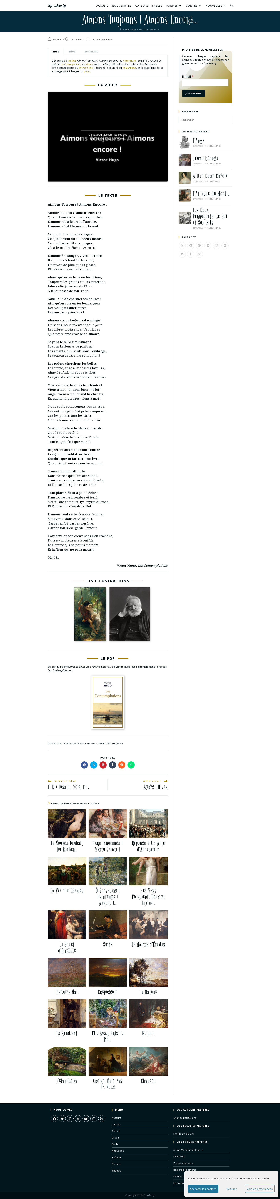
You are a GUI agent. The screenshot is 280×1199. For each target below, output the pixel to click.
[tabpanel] (108, 66)
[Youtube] (85, 1118)
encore (91, 743)
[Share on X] (93, 764)
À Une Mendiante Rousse (188, 1149)
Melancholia (67, 1081)
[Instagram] (93, 1118)
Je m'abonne (193, 93)
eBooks (116, 1124)
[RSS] (101, 1118)
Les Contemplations (101, 39)
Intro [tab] (55, 51)
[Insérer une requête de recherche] (205, 119)
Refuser (232, 1189)
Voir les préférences (260, 1189)
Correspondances (184, 1163)
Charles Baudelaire (184, 1117)
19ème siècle (100, 67)
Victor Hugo (131, 60)
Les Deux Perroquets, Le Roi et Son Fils (210, 216)
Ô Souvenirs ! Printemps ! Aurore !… (108, 896)
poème (72, 60)
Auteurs (116, 1117)
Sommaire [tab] (91, 51)
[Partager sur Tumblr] (112, 764)
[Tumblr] (78, 1118)
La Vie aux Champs (67, 890)
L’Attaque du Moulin (211, 193)
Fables (116, 1144)
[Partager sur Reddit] (121, 764)
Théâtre (116, 1170)
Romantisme (145, 67)
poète (110, 71)
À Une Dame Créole (210, 176)
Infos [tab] (71, 51)
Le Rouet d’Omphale (67, 947)
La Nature (148, 992)
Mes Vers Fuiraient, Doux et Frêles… (148, 896)
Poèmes (117, 1157)
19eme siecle (69, 743)
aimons (82, 743)
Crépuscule (108, 992)
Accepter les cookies (203, 1189)
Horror (148, 1033)
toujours (117, 743)
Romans (117, 1163)
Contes (116, 1130)
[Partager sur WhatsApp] (131, 764)
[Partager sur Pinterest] (103, 764)
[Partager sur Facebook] (84, 764)
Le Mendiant (67, 1033)
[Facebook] (54, 1118)
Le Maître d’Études (148, 944)
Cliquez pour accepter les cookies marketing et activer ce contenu (107, 136)
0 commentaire (213, 146)
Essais (116, 1137)
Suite (107, 944)
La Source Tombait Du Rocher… (67, 846)
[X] (62, 1118)
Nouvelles (118, 1150)
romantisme (103, 743)
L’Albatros (179, 1156)
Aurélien (56, 39)
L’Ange (198, 140)
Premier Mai (67, 992)
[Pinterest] (70, 1118)
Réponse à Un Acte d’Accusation (148, 846)
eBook (97, 64)
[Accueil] (116, 29)
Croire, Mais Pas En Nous (107, 1084)
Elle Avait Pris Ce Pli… (108, 1036)
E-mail (187, 77)
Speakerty (61, 5)
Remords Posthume (185, 1169)
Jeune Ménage (205, 158)
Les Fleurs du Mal (183, 1133)
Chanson (148, 1081)
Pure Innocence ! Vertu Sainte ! (108, 846)
